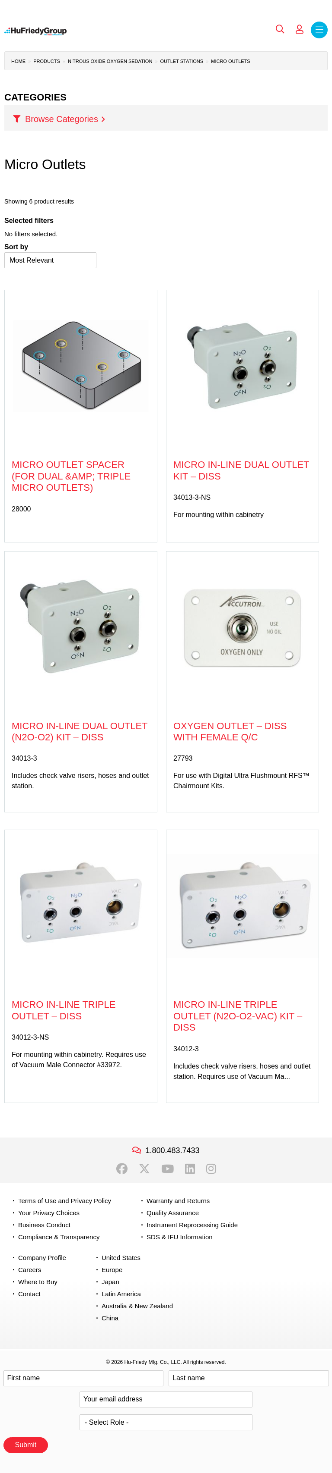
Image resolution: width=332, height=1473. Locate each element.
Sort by (16, 247)
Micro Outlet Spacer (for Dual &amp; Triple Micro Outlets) (71, 476)
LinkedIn (190, 1169)
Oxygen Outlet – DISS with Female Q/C (230, 732)
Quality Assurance (173, 1212)
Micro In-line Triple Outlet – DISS (63, 1010)
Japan (110, 1281)
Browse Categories (61, 119)
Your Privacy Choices (49, 1212)
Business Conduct (44, 1225)
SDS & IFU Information (180, 1237)
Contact (29, 1293)
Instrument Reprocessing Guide (192, 1225)
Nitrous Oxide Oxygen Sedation (110, 61)
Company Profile (42, 1257)
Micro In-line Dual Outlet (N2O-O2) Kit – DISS (79, 732)
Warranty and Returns (178, 1200)
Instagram (211, 1169)
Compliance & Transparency (58, 1237)
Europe (112, 1269)
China (110, 1318)
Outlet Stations (182, 61)
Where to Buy (37, 1281)
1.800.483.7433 (172, 1150)
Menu (319, 30)
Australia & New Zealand (137, 1306)
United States (121, 1257)
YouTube (167, 1169)
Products (46, 61)
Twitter (144, 1169)
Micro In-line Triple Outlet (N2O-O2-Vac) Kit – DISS (237, 1016)
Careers (29, 1269)
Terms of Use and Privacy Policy (64, 1200)
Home (18, 61)
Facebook (122, 1169)
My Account (300, 29)
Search (280, 29)
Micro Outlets (230, 61)
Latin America (121, 1293)
